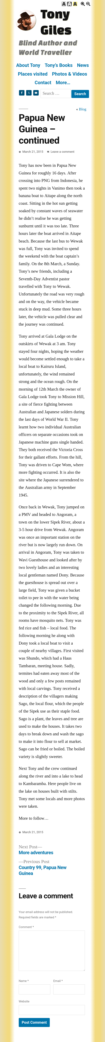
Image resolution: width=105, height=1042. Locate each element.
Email (58, 981)
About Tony (28, 65)
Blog (82, 109)
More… (63, 82)
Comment (26, 927)
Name (24, 981)
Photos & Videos (69, 74)
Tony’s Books (59, 65)
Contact (43, 82)
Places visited (33, 74)
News (83, 65)
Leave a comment (63, 151)
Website (24, 1001)
